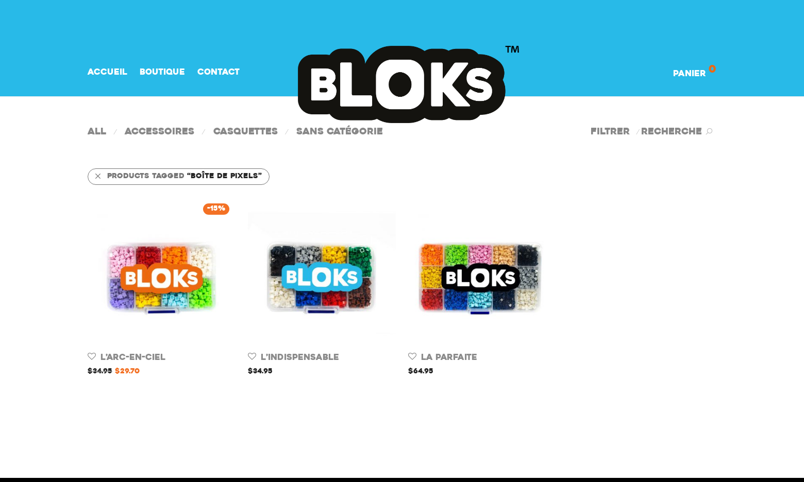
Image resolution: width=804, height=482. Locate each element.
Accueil (107, 72)
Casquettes (245, 132)
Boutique (162, 72)
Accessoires (159, 132)
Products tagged (178, 176)
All (97, 132)
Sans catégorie (339, 132)
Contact (218, 72)
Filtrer (610, 132)
